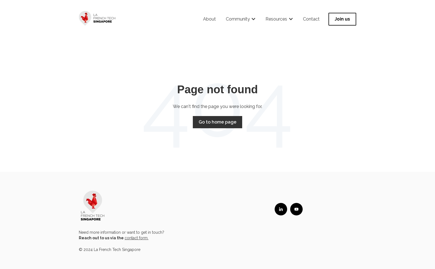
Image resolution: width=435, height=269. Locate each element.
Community (238, 19)
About (209, 19)
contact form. (136, 238)
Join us (342, 19)
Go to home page (217, 122)
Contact (311, 19)
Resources (276, 19)
